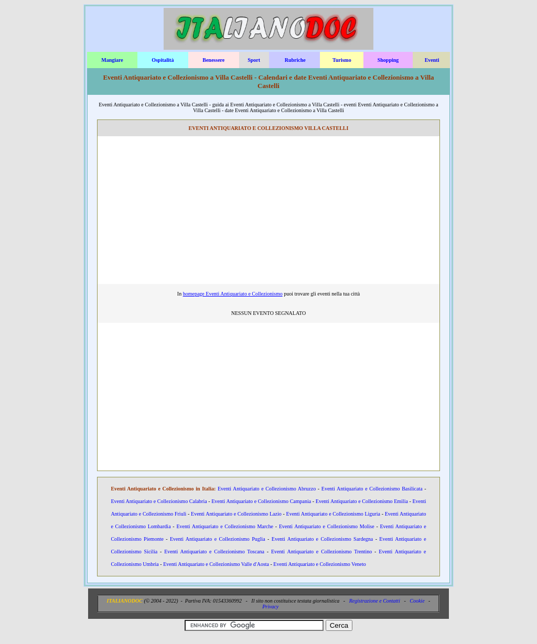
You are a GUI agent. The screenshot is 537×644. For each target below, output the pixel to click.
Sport (254, 60)
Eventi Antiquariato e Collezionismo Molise (326, 526)
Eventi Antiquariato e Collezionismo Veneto (319, 564)
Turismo (341, 60)
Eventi (432, 60)
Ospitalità (163, 60)
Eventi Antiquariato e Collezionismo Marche (224, 526)
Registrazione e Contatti (374, 601)
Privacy (270, 606)
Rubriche (295, 60)
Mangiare (112, 60)
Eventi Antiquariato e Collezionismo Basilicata (372, 489)
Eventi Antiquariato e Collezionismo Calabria (159, 501)
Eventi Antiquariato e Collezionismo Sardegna (322, 539)
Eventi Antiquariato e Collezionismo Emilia (362, 501)
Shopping (388, 60)
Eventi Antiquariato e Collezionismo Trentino (321, 551)
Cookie (417, 601)
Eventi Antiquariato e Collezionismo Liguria (333, 514)
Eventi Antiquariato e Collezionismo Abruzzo (267, 489)
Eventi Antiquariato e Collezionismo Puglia (217, 539)
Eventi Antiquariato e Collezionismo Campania (261, 501)
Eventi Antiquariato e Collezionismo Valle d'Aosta (216, 564)
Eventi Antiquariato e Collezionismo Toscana (214, 551)
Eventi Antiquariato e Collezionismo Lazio (236, 514)
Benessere (213, 60)
